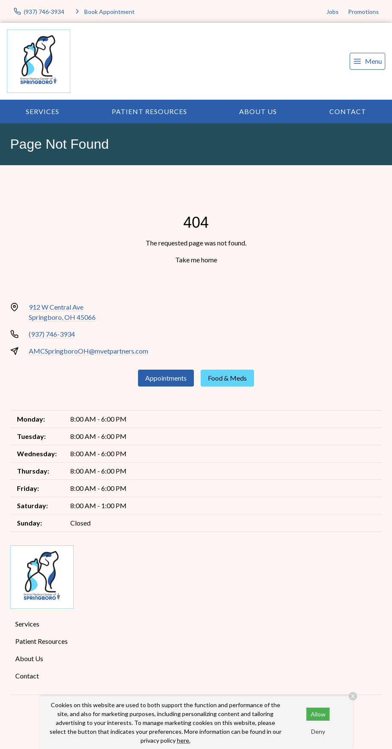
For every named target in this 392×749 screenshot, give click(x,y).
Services (42, 111)
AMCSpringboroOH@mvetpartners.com (88, 351)
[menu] (367, 61)
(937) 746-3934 (52, 334)
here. (183, 740)
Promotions (363, 11)
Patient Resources (149, 111)
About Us (258, 111)
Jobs (332, 11)
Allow (318, 714)
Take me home (196, 260)
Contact (347, 111)
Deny (318, 731)
